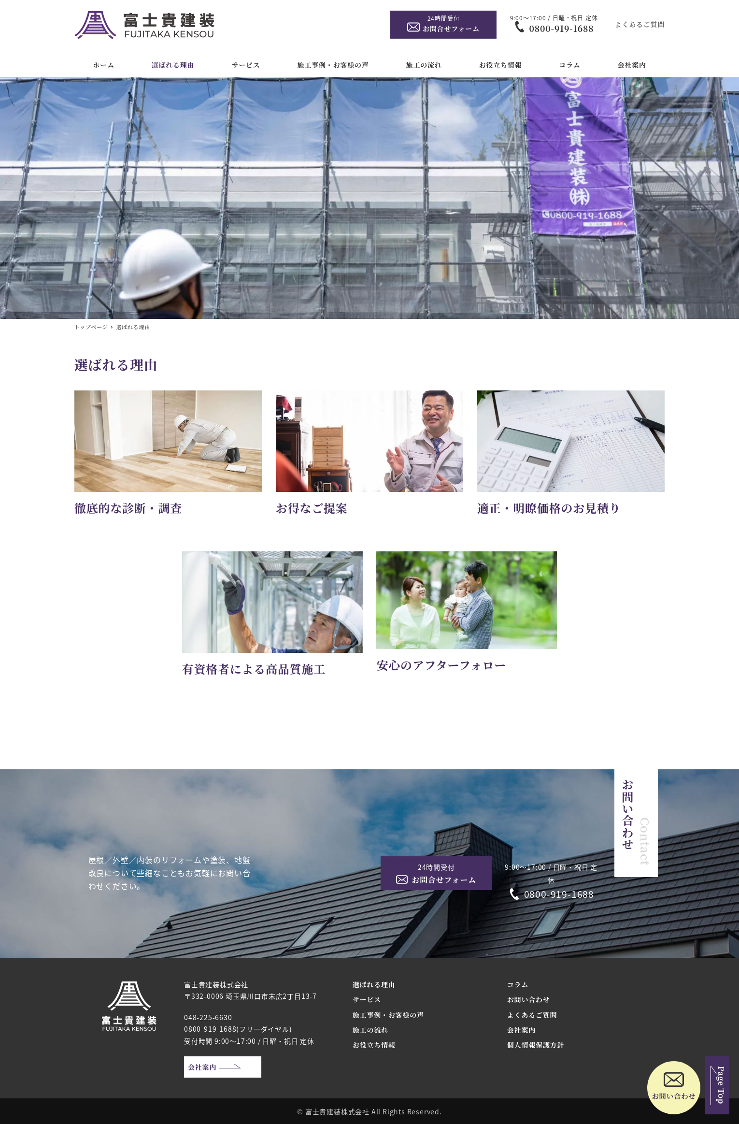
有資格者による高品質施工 (254, 668)
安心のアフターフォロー (441, 664)
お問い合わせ (528, 999)
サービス (367, 999)
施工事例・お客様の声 (388, 1015)
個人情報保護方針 (535, 1045)
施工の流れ (370, 1030)
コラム (517, 984)
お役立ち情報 (374, 1045)
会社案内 (202, 1067)
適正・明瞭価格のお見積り (549, 507)
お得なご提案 (312, 507)
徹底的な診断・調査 (128, 507)
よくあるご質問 (640, 24)
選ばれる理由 (374, 984)
